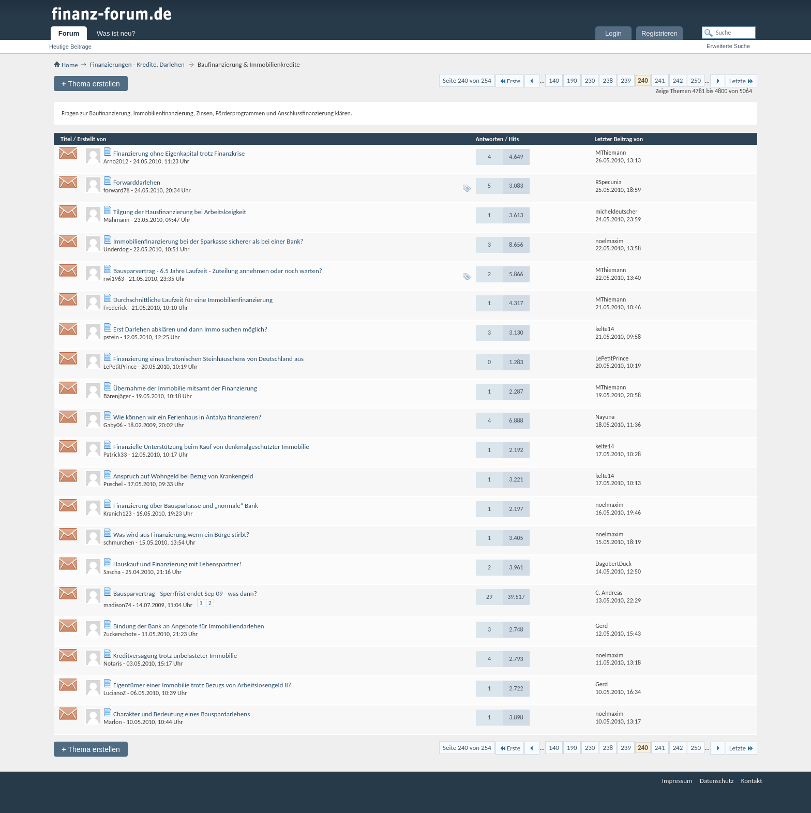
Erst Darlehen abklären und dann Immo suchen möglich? (190, 329)
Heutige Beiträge (70, 46)
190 (572, 80)
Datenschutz (716, 781)
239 (626, 80)
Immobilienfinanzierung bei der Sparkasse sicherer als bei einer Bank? (208, 241)
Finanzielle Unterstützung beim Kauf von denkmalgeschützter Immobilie (211, 446)
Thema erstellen (91, 83)
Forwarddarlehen (136, 182)
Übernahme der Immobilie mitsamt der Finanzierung (185, 388)
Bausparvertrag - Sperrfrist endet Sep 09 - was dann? (185, 593)
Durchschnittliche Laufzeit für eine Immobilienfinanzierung (193, 300)
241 (660, 80)
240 (643, 80)
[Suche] (729, 32)
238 (608, 80)
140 (554, 80)
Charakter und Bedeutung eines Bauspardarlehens (181, 714)
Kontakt (751, 781)
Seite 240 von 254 (467, 80)
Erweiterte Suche (728, 46)
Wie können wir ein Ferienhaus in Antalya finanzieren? (187, 417)
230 (590, 80)
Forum (68, 33)
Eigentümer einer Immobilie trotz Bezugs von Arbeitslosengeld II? (202, 685)
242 (678, 80)
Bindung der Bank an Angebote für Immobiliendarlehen (188, 626)
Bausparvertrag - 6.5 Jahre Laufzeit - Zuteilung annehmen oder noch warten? (217, 271)
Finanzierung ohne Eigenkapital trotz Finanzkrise (179, 153)
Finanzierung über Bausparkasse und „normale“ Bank (185, 505)
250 (695, 80)
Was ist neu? (116, 33)
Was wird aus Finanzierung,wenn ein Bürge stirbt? (181, 534)
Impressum (677, 781)
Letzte (741, 81)
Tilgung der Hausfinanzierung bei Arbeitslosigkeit (179, 212)
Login (613, 33)
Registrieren (659, 33)
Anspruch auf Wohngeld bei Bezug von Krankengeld (183, 476)
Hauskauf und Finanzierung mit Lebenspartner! (177, 564)
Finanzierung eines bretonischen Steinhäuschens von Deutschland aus (208, 359)
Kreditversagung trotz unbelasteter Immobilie (175, 655)
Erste (509, 81)
